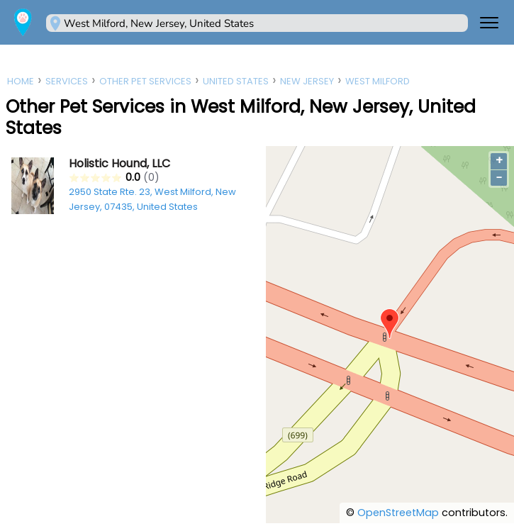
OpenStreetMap (398, 512)
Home (20, 81)
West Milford (377, 81)
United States (236, 81)
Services (66, 81)
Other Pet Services (145, 81)
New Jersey (307, 81)
